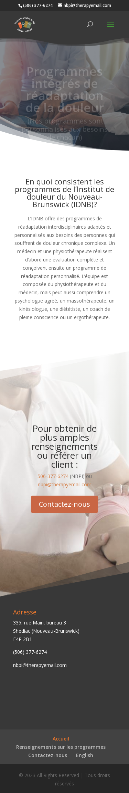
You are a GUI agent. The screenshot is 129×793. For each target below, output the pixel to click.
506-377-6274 (52, 476)
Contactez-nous (64, 504)
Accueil (61, 738)
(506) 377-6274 (30, 652)
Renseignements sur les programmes (61, 747)
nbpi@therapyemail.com (65, 484)
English (84, 755)
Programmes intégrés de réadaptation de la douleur (64, 90)
